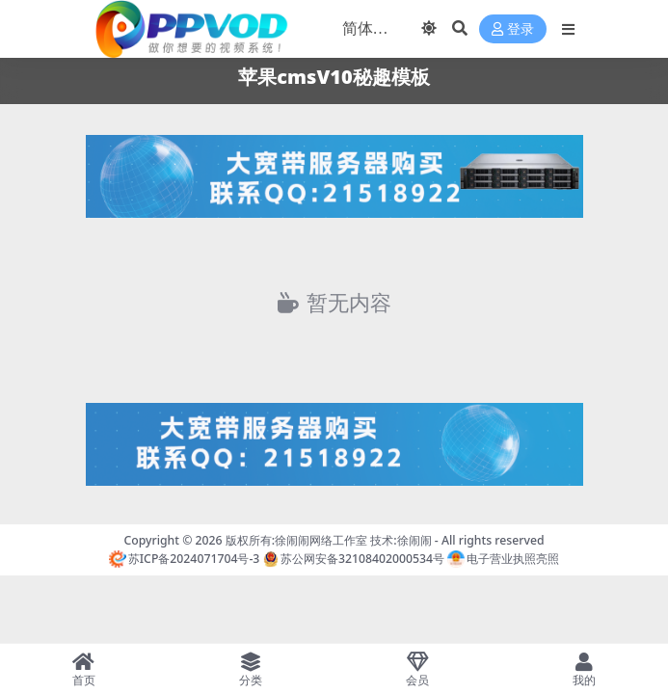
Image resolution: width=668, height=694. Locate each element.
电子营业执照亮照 (503, 558)
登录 (513, 29)
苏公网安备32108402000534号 (353, 558)
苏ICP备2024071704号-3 (184, 558)
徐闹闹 (414, 540)
